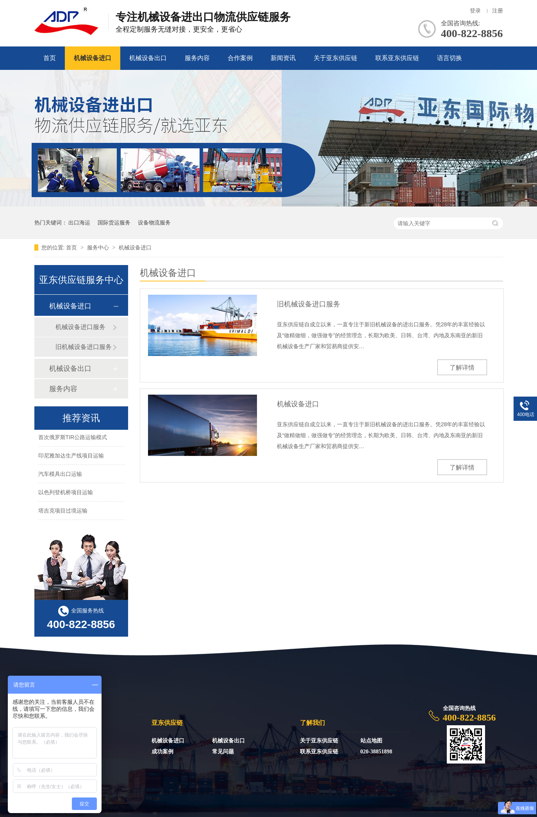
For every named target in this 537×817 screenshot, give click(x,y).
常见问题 (223, 752)
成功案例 (162, 752)
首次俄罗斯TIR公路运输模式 (72, 438)
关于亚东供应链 (335, 58)
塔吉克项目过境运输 (62, 511)
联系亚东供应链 (397, 58)
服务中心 (99, 247)
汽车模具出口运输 (60, 475)
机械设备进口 (92, 58)
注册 (497, 11)
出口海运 (79, 222)
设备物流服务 (154, 222)
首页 (49, 58)
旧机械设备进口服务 (308, 304)
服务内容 (197, 58)
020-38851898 (376, 752)
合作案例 (240, 58)
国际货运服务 (114, 222)
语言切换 (449, 58)
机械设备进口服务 (80, 327)
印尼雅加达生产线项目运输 (71, 456)
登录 (475, 11)
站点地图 (371, 741)
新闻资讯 (283, 58)
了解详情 (462, 367)
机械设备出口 (148, 58)
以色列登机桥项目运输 (65, 493)
